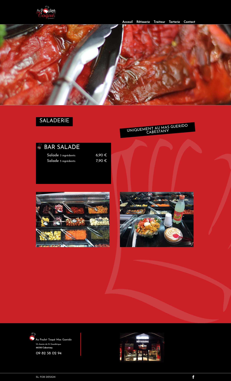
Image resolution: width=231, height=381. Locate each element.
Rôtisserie (143, 22)
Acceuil (127, 22)
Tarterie (174, 22)
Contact (189, 22)
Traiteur (159, 22)
